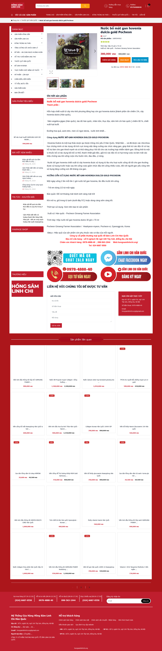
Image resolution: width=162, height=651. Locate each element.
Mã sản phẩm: (106, 38)
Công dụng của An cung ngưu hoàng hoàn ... (32, 186)
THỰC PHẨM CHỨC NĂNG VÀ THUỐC (27, 70)
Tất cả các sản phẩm (23, 15)
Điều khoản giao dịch (66, 625)
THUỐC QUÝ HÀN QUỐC (121, 15)
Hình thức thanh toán (125, 620)
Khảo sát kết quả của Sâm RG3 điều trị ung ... (31, 160)
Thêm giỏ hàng (109, 60)
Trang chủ (50, 15)
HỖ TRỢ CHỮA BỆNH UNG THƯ (25, 57)
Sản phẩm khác (20, 88)
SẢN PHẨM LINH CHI (82, 15)
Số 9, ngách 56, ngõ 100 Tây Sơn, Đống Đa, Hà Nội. (79, 629)
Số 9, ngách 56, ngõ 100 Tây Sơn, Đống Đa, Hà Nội (123, 629)
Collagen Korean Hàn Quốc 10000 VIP (99, 426)
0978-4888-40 (125, 67)
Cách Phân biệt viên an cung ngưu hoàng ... (32, 177)
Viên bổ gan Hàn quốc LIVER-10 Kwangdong (98, 567)
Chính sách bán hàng (66, 620)
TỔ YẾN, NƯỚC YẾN (21, 84)
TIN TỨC (135, 15)
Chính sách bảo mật (82, 620)
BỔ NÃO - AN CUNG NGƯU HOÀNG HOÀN (28, 52)
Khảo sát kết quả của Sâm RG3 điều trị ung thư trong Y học (33, 206)
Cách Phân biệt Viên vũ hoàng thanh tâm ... (32, 169)
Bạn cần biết (19, 92)
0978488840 (136, 7)
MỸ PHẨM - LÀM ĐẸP (22, 75)
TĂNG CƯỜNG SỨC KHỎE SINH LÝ (26, 48)
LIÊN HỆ (142, 15)
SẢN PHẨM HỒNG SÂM (64, 15)
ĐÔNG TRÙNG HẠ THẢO (101, 15)
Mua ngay (124, 60)
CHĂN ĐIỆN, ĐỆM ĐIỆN (23, 79)
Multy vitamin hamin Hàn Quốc (98, 520)
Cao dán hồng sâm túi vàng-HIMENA (27, 473)
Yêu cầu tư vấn (140, 60)
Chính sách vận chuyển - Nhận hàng (103, 620)
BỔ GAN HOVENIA (21, 66)
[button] (95, 51)
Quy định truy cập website (85, 625)
